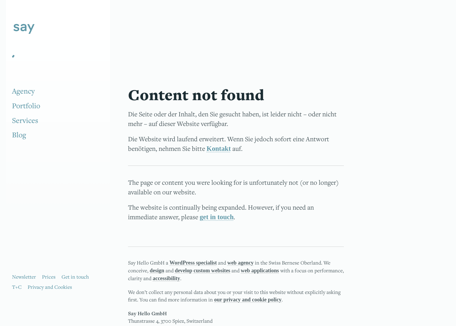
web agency (240, 263)
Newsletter (24, 276)
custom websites (212, 271)
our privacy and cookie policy (248, 301)
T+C (17, 286)
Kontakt (219, 148)
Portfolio (26, 105)
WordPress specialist (193, 263)
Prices (48, 276)
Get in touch (75, 276)
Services (25, 120)
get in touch (217, 217)
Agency (23, 91)
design (157, 271)
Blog (19, 134)
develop (183, 271)
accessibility (166, 279)
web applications (260, 271)
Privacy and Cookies (50, 286)
